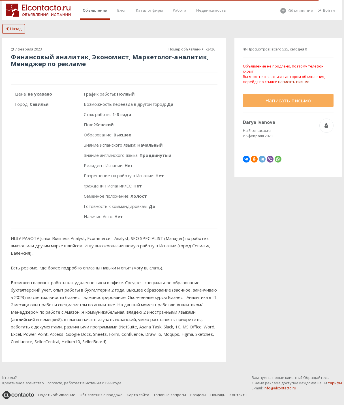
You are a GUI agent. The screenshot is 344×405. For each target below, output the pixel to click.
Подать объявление (56, 394)
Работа (179, 10)
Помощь (217, 394)
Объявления (95, 10)
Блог (121, 10)
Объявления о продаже (101, 394)
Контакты (238, 394)
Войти (326, 10)
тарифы (335, 382)
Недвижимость (211, 10)
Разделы (198, 394)
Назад (14, 28)
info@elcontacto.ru (280, 388)
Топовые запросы (169, 394)
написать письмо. (294, 81)
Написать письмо (288, 100)
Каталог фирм (149, 10)
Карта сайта (138, 394)
